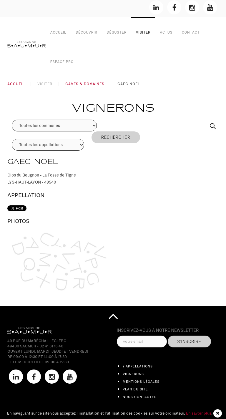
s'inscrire (189, 341)
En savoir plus (198, 413)
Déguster (117, 32)
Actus (166, 32)
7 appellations (138, 366)
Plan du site (135, 389)
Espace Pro (62, 62)
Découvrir (86, 32)
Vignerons (133, 374)
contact (191, 32)
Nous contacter (140, 397)
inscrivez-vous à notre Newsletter (158, 330)
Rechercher (115, 137)
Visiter (143, 32)
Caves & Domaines (84, 84)
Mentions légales (141, 381)
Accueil (58, 32)
